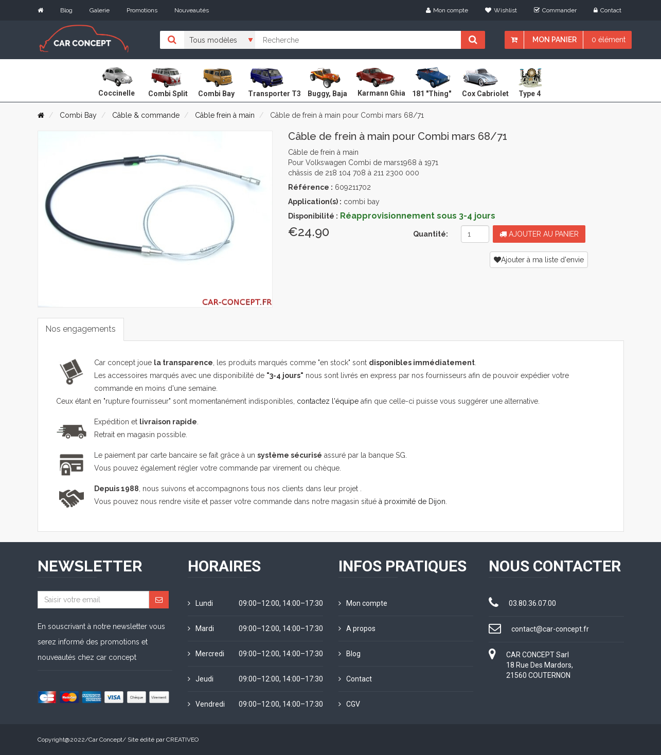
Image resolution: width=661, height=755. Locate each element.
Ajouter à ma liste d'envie (539, 260)
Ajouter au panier (539, 234)
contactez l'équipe (328, 401)
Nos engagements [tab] (81, 329)
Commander (555, 10)
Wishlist (501, 10)
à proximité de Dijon (412, 501)
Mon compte (447, 10)
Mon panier (554, 39)
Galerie (100, 10)
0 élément (609, 39)
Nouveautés (191, 10)
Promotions (142, 10)
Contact (607, 10)
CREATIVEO (182, 739)
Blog (66, 10)
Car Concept (105, 739)
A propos (357, 628)
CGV (349, 704)
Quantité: (430, 234)
